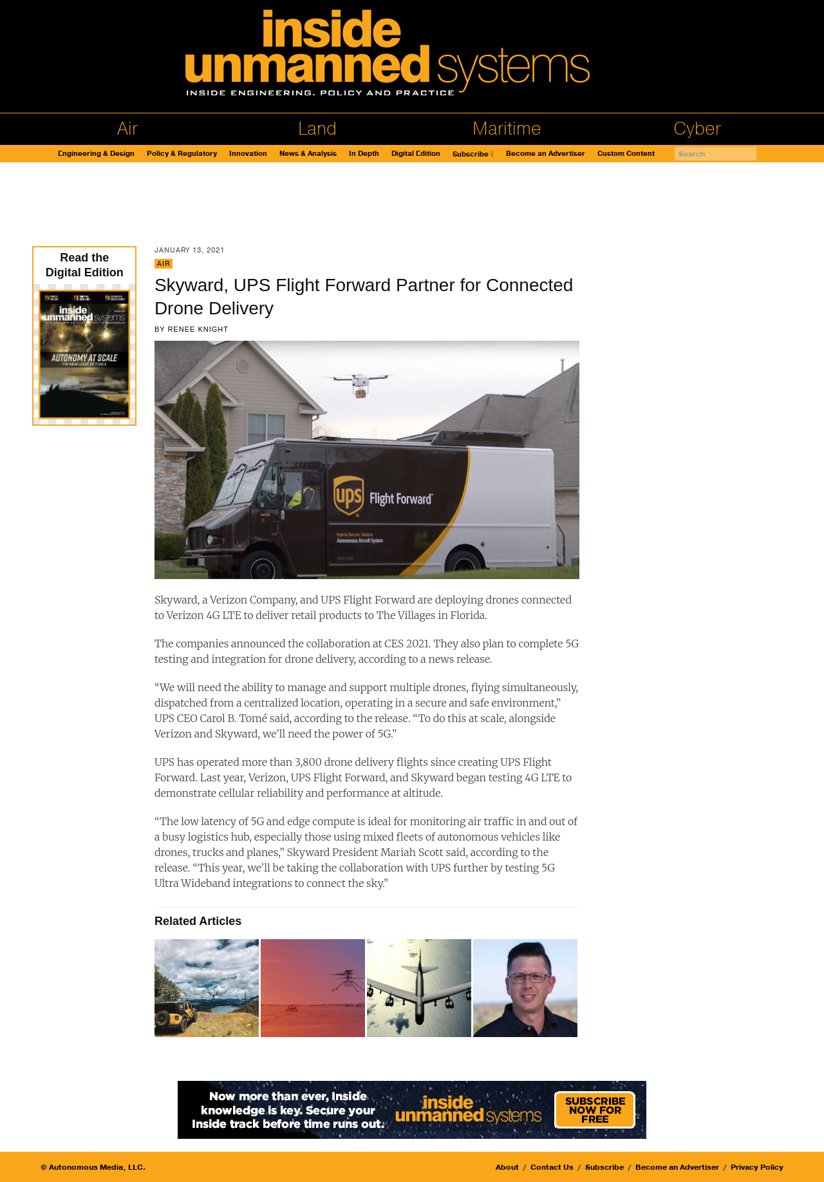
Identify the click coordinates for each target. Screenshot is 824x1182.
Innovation (248, 153)
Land (317, 129)
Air (127, 129)
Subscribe (471, 154)
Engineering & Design (96, 153)
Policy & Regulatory (182, 153)
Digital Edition (415, 153)
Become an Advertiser (545, 153)
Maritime (507, 129)
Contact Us (552, 1167)
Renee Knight (198, 329)
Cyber (697, 129)
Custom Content (626, 153)
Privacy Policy (757, 1167)
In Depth (364, 153)
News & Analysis (308, 153)
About (507, 1167)
